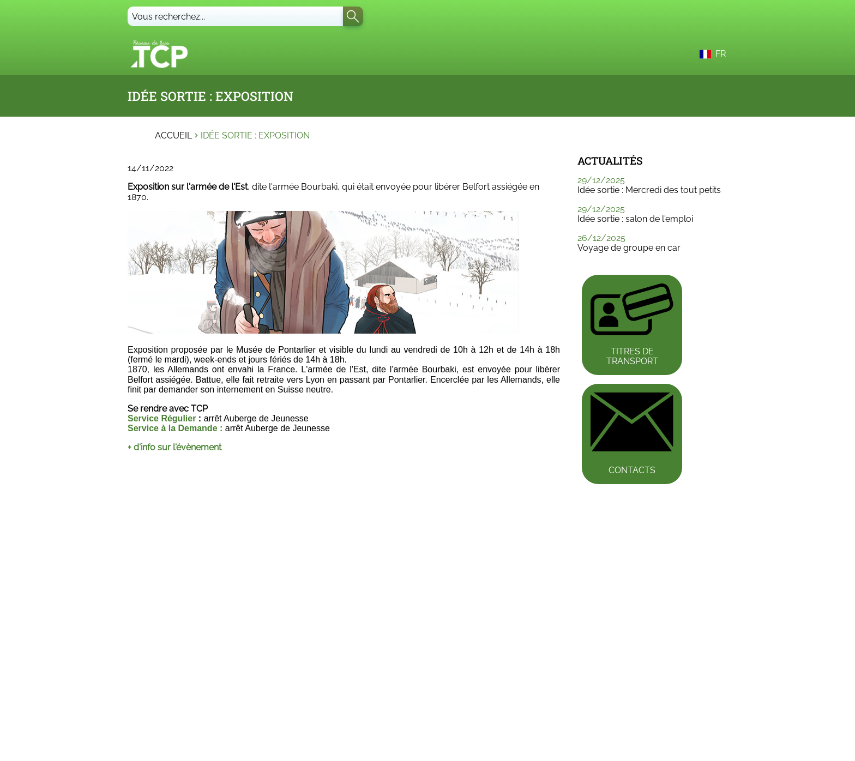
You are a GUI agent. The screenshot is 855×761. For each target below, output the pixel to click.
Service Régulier (162, 418)
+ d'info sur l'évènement (174, 447)
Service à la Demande (173, 428)
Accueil (173, 136)
